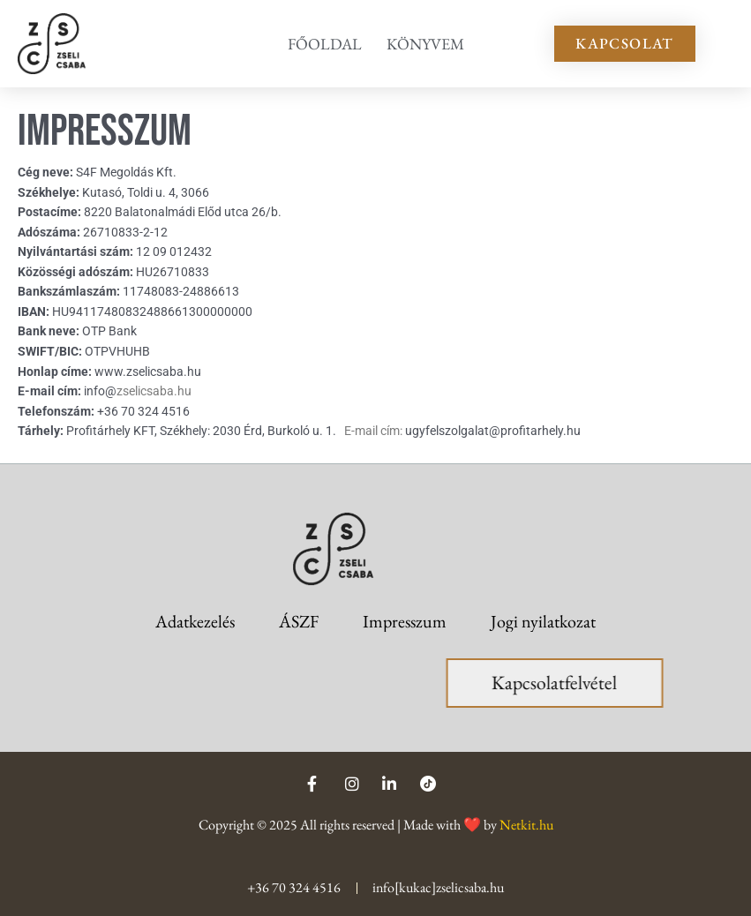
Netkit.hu (526, 824)
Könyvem (425, 44)
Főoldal (325, 44)
